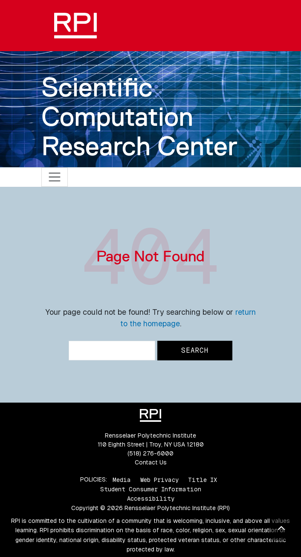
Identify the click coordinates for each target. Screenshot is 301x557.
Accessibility (150, 498)
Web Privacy (159, 479)
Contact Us (151, 462)
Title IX (202, 479)
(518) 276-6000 (150, 453)
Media (122, 479)
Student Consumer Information (150, 489)
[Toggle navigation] (54, 177)
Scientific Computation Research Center (139, 116)
